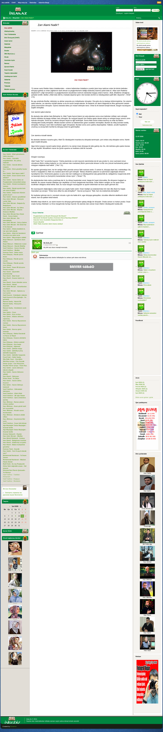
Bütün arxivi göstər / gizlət (144, 397)
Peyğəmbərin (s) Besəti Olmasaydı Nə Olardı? (49, 216)
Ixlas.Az (29, 719)
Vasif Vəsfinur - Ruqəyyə (11, 479)
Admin (38, 30)
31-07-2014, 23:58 (63, 30)
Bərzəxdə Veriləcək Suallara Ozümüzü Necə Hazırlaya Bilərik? (55, 218)
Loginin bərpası (129, 13)
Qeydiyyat (119, 13)
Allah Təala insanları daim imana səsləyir (48, 224)
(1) (78, 30)
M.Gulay (47, 243)
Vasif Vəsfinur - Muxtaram (11, 481)
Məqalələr (50, 30)
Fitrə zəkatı (147, 285)
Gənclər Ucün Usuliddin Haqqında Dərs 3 (48, 220)
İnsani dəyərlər (38, 222)
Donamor (13, 726)
